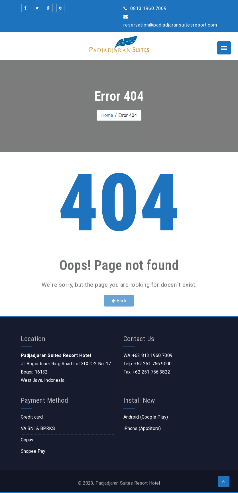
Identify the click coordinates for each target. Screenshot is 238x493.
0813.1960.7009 (145, 8)
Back (119, 300)
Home (107, 115)
